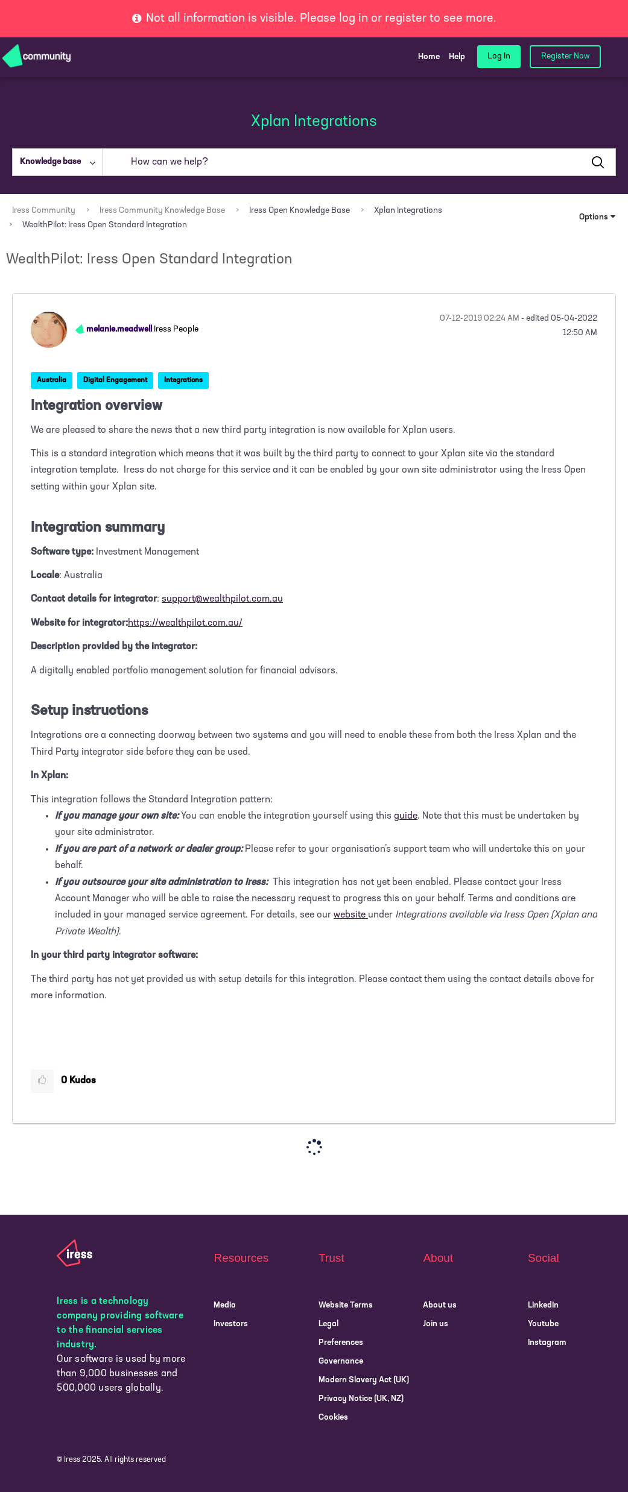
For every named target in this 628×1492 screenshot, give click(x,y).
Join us (435, 1324)
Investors (231, 1324)
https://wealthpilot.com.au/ (185, 623)
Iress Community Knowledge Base (162, 210)
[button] (42, 1081)
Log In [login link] (498, 56)
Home (429, 56)
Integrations (183, 380)
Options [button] (593, 217)
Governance (341, 1361)
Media (225, 1305)
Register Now (565, 56)
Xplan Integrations (408, 210)
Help (457, 56)
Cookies (333, 1417)
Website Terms (346, 1305)
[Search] (359, 162)
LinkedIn (543, 1305)
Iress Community (43, 210)
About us (440, 1305)
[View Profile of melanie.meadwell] (119, 329)
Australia (51, 380)
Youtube (543, 1324)
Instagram (547, 1342)
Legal (328, 1324)
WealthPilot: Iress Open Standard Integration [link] (104, 225)
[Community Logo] (37, 56)
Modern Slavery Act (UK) (364, 1380)
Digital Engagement (115, 380)
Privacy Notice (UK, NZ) (361, 1398)
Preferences (341, 1342)
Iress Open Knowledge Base (299, 210)
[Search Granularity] (57, 162)
